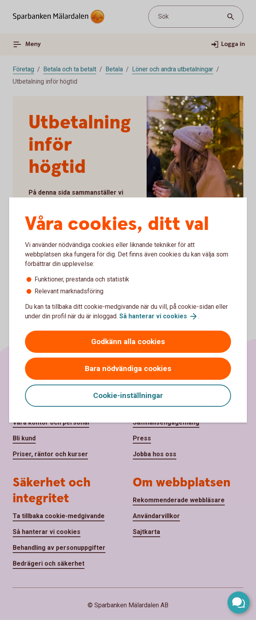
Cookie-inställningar (128, 395)
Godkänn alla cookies (128, 341)
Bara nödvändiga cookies (128, 368)
